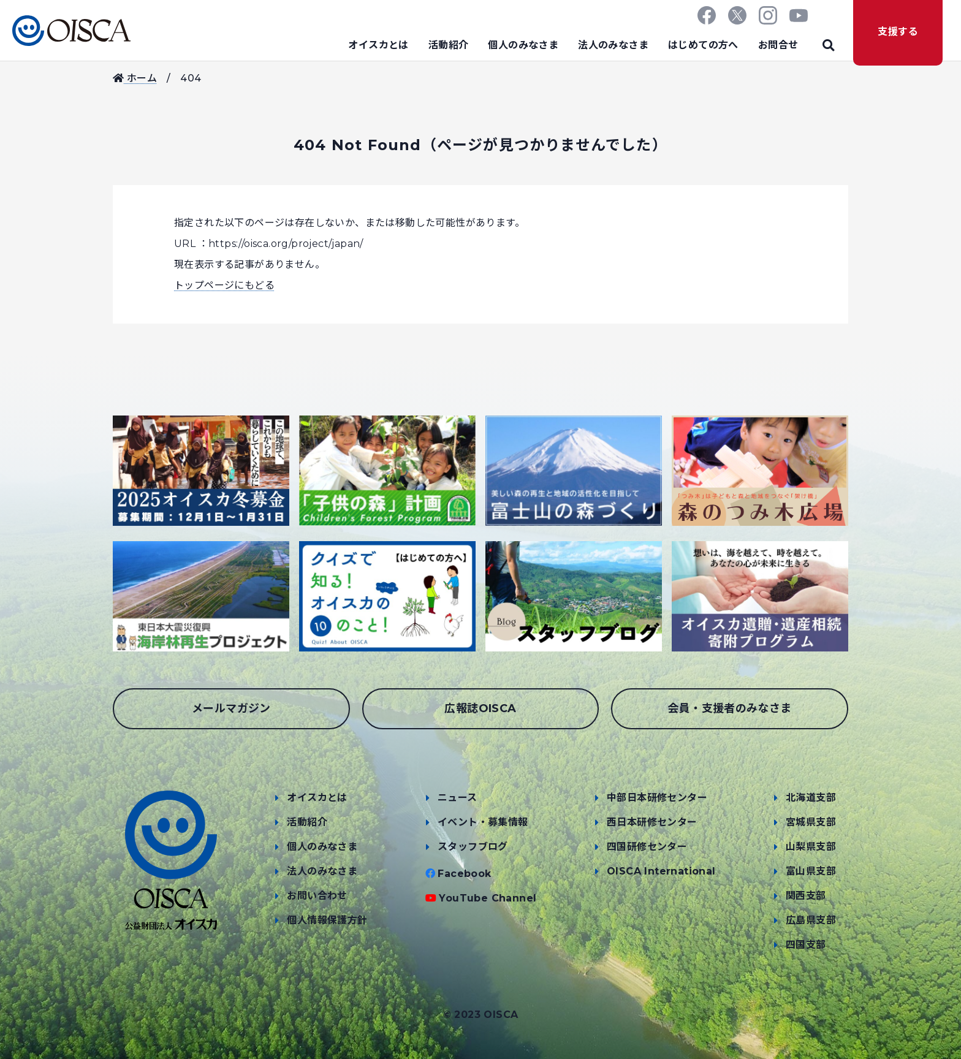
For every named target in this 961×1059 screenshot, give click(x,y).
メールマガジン (231, 708)
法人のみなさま (613, 45)
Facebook (464, 873)
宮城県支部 (811, 822)
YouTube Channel (487, 898)
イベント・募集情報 (483, 822)
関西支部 (806, 895)
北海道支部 (811, 797)
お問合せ (778, 45)
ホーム (135, 78)
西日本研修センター (652, 822)
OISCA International (661, 871)
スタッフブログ (473, 846)
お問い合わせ (317, 895)
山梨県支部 (811, 846)
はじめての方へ (703, 45)
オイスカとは (378, 45)
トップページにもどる (224, 285)
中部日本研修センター (657, 797)
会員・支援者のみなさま (729, 708)
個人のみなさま (523, 45)
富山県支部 (811, 871)
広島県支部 (811, 920)
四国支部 (806, 945)
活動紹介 (448, 45)
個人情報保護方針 (327, 920)
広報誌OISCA (480, 708)
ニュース (457, 797)
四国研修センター (647, 846)
